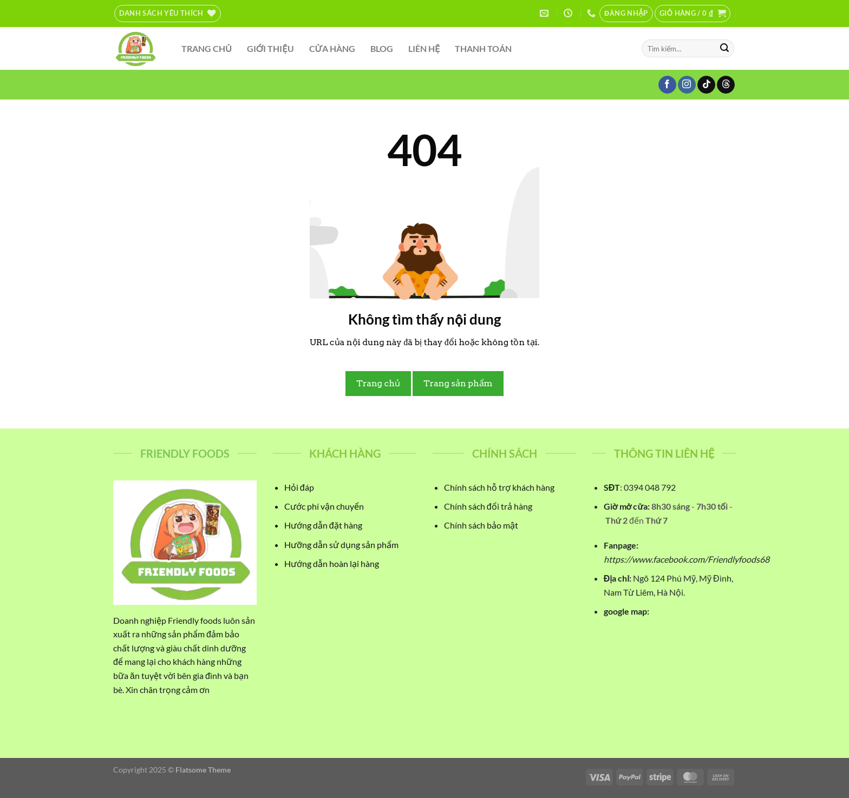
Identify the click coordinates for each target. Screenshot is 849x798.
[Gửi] (724, 48)
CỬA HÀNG (332, 48)
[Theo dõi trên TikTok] (706, 85)
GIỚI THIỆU (270, 48)
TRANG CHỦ (206, 48)
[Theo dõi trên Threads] (726, 85)
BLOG (381, 48)
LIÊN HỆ (424, 48)
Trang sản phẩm (457, 383)
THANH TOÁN (483, 48)
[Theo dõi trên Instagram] (687, 85)
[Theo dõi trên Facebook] (667, 85)
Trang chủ (378, 383)
